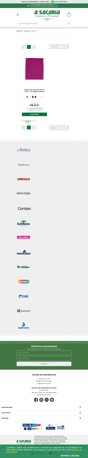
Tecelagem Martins (30, 31)
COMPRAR (32, 114)
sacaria (19, 31)
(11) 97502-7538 (44, 381)
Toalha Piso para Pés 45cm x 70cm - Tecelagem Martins (31, 91)
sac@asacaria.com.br (44, 384)
